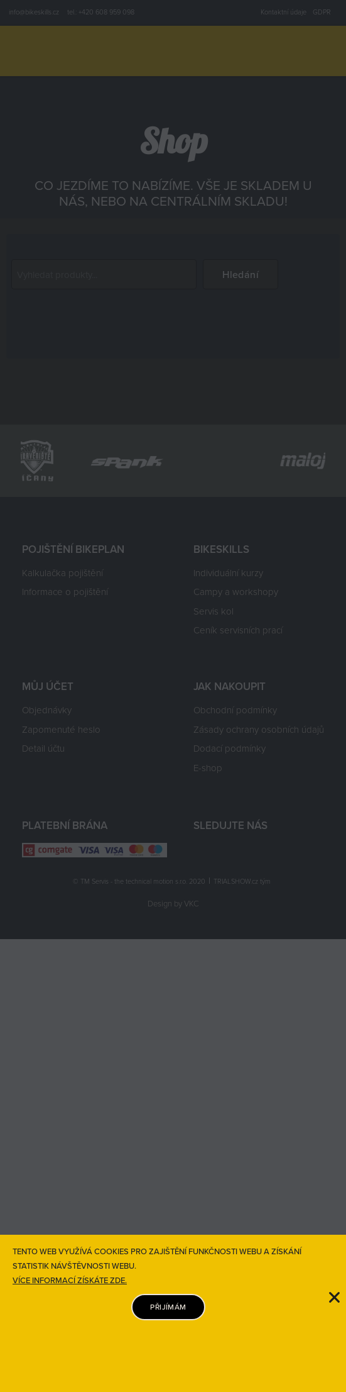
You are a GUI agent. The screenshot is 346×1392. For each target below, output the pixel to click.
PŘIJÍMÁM (168, 1306)
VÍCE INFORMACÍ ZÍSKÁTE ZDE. (70, 1280)
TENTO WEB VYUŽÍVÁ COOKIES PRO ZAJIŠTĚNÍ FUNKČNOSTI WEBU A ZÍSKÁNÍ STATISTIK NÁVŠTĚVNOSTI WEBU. (157, 1258)
